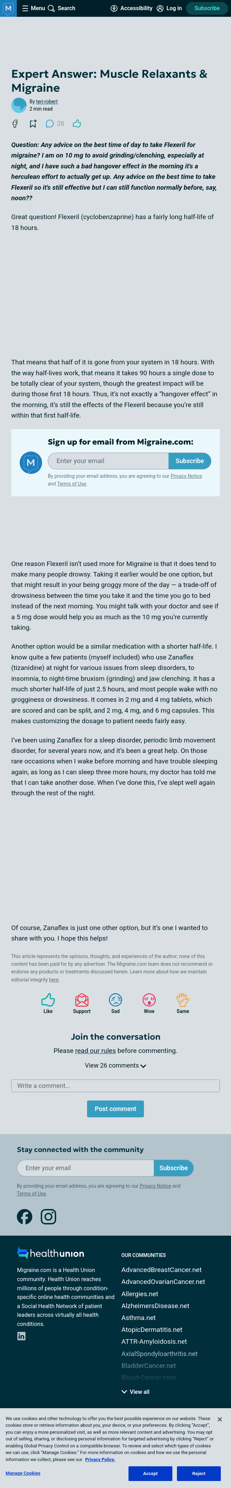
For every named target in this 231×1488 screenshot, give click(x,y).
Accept (150, 1473)
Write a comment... (43, 1085)
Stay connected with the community (80, 1149)
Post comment (115, 1108)
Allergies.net (139, 1294)
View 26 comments (115, 1065)
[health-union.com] (50, 1255)
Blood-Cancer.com (148, 1378)
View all (135, 1392)
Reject (199, 1473)
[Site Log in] (169, 8)
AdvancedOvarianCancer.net (163, 1282)
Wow (145, 1003)
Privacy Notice (186, 476)
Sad (112, 1003)
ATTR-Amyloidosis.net (154, 1341)
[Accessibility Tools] (131, 8)
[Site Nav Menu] (33, 8)
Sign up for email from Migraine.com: (120, 442)
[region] (115, 1448)
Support (79, 1003)
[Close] (219, 1419)
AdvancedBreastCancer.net (161, 1270)
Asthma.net (138, 1318)
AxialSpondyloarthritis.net (159, 1354)
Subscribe (207, 8)
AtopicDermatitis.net (152, 1330)
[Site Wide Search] (61, 8)
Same (179, 1003)
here (54, 980)
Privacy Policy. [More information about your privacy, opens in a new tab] (100, 1459)
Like (44, 1003)
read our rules (95, 1051)
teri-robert (47, 101)
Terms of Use (71, 484)
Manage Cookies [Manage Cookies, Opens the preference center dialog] (23, 1473)
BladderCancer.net (148, 1366)
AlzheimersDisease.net (155, 1306)
